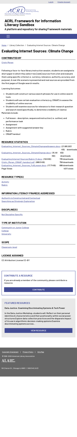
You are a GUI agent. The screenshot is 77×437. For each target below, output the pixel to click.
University (6, 234)
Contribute (38, 289)
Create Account (64, 2)
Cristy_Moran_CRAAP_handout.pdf (18, 162)
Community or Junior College (15, 227)
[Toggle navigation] (8, 36)
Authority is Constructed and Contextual (21, 198)
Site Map (40, 352)
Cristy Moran (7, 62)
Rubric (5, 185)
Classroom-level (9, 247)
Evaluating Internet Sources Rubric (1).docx (22, 159)
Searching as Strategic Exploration (18, 201)
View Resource (38, 330)
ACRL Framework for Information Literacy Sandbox (33, 22)
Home (4, 45)
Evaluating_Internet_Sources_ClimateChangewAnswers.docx (31, 146)
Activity (5, 181)
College (5, 230)
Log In (50, 2)
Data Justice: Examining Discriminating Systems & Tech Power (35, 308)
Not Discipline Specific (12, 214)
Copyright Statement (10, 352)
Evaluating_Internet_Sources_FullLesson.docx (24, 165)
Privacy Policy (28, 352)
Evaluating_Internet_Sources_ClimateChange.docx (26, 152)
